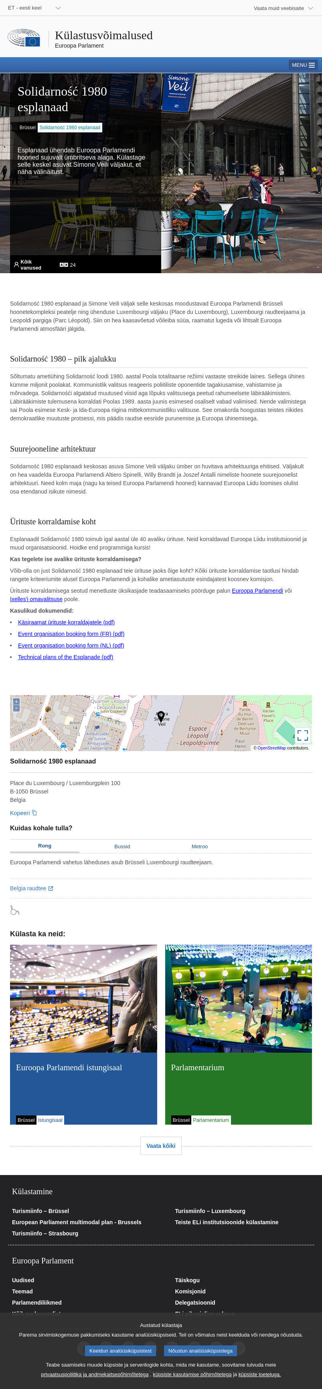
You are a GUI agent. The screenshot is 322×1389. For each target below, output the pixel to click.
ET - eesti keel (25, 8)
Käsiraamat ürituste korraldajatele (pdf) (66, 622)
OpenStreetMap (272, 748)
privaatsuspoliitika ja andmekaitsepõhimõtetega (94, 1376)
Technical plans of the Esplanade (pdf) (65, 657)
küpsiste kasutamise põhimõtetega (192, 1376)
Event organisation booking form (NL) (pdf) (71, 645)
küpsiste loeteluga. (260, 1376)
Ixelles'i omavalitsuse (36, 599)
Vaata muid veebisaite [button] (279, 8)
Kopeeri (20, 813)
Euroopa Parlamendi (257, 591)
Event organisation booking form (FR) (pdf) (71, 634)
